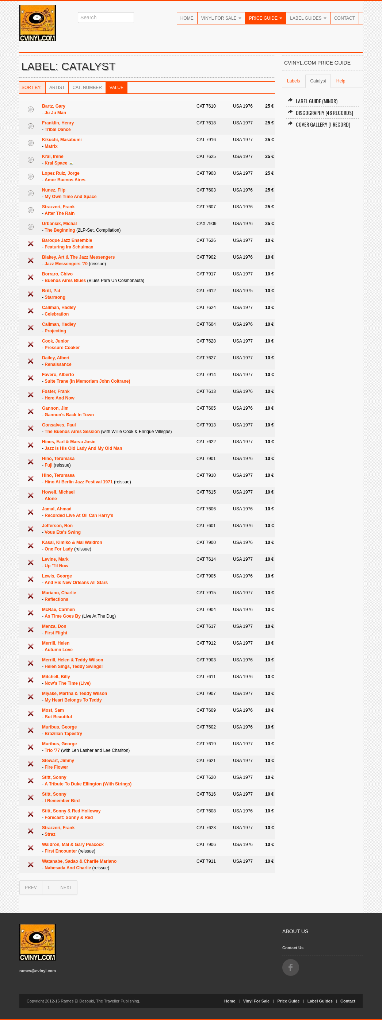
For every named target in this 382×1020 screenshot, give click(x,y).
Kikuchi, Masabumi (62, 139)
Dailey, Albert (55, 357)
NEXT (66, 887)
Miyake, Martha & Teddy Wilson (74, 693)
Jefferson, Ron (57, 525)
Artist (57, 87)
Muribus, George (59, 727)
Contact (344, 18)
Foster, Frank (55, 391)
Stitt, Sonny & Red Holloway (71, 811)
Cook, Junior (55, 341)
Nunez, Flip (53, 190)
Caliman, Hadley (59, 307)
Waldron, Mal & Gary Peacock (73, 844)
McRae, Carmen (58, 609)
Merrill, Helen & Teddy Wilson (72, 659)
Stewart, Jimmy (58, 760)
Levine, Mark (55, 559)
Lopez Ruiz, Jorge (61, 173)
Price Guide (265, 18)
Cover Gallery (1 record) (319, 124)
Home (187, 18)
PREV (31, 887)
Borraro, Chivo (57, 274)
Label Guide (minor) (312, 101)
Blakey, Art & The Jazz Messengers (78, 257)
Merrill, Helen (55, 643)
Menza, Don (54, 626)
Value (116, 87)
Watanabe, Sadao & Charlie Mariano (79, 861)
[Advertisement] (322, 246)
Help (340, 81)
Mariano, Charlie (59, 592)
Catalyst (318, 81)
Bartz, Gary (53, 106)
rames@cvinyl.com (37, 971)
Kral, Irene (53, 156)
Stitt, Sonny (54, 777)
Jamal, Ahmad (57, 508)
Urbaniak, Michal (59, 223)
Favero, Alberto (58, 374)
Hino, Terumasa (58, 458)
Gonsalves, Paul (59, 425)
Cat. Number (87, 87)
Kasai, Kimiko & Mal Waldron (72, 542)
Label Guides (308, 18)
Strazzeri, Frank (58, 206)
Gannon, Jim (55, 408)
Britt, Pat (51, 290)
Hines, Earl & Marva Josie (68, 441)
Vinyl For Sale (221, 18)
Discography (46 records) (320, 112)
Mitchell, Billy (56, 676)
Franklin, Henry (58, 122)
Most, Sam (53, 710)
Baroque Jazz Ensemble (67, 240)
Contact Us (292, 948)
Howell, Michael (58, 492)
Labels (293, 81)
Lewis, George (57, 576)
